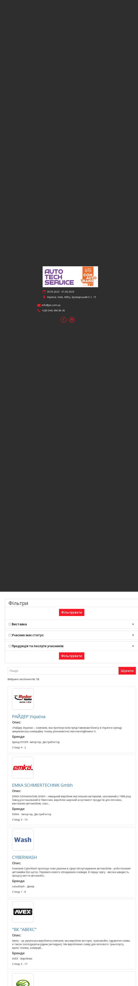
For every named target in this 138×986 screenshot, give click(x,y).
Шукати (127, 670)
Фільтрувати (71, 612)
